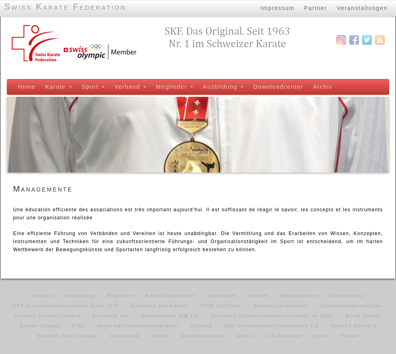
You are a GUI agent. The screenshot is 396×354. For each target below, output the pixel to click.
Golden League (39, 326)
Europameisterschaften (351, 306)
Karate (57, 86)
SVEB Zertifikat (221, 306)
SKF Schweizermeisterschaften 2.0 (271, 326)
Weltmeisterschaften (280, 306)
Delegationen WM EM (170, 316)
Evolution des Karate (159, 306)
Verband (129, 86)
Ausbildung (222, 86)
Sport (92, 86)
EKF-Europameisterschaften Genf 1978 (66, 306)
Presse (349, 336)
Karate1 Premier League (48, 316)
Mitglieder (173, 86)
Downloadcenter (277, 86)
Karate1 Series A (353, 326)
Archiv (322, 86)
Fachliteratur (347, 296)
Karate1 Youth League (68, 336)
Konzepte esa (111, 316)
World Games (363, 316)
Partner (315, 7)
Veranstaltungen (362, 7)
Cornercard (124, 336)
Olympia (201, 326)
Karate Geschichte (171, 296)
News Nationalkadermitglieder (138, 326)
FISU (78, 326)
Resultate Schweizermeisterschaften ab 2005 (272, 316)
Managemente (299, 296)
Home (26, 86)
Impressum (277, 7)
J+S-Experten (283, 336)
